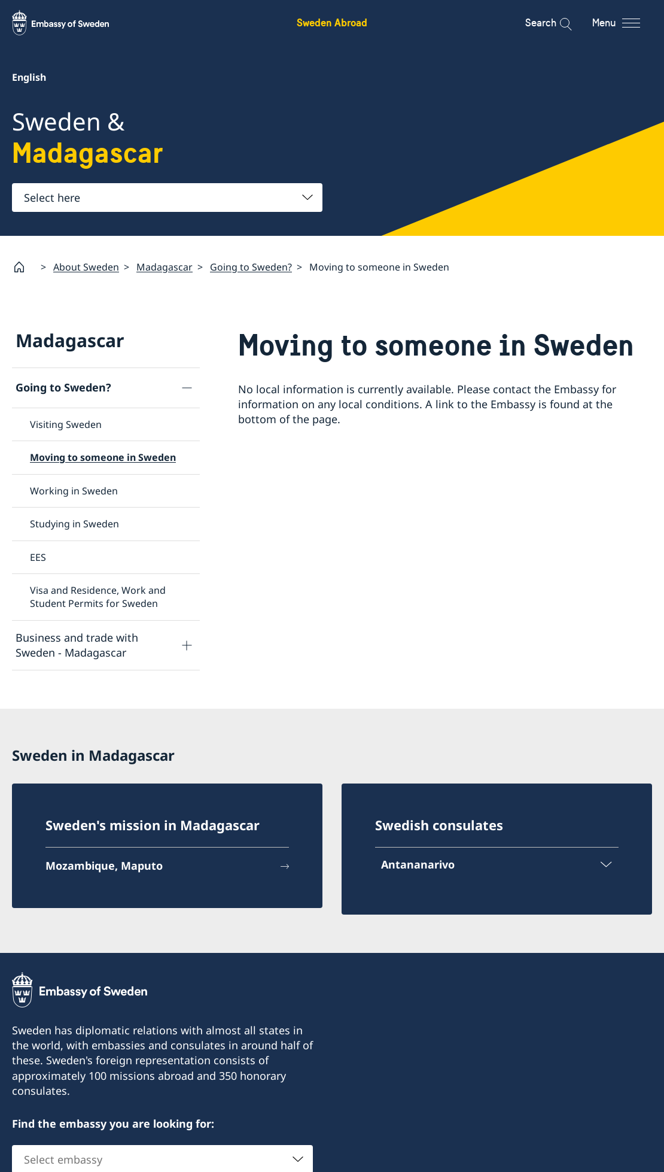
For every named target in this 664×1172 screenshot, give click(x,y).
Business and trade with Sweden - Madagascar (77, 645)
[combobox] (167, 197)
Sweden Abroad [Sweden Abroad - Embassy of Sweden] (332, 22)
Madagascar (164, 267)
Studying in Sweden (74, 523)
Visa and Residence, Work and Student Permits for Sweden (98, 597)
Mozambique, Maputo (104, 865)
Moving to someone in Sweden (103, 457)
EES (38, 557)
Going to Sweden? (251, 267)
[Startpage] (24, 267)
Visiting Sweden (66, 424)
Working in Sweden (74, 490)
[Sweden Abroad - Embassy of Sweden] (72, 23)
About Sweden (86, 267)
